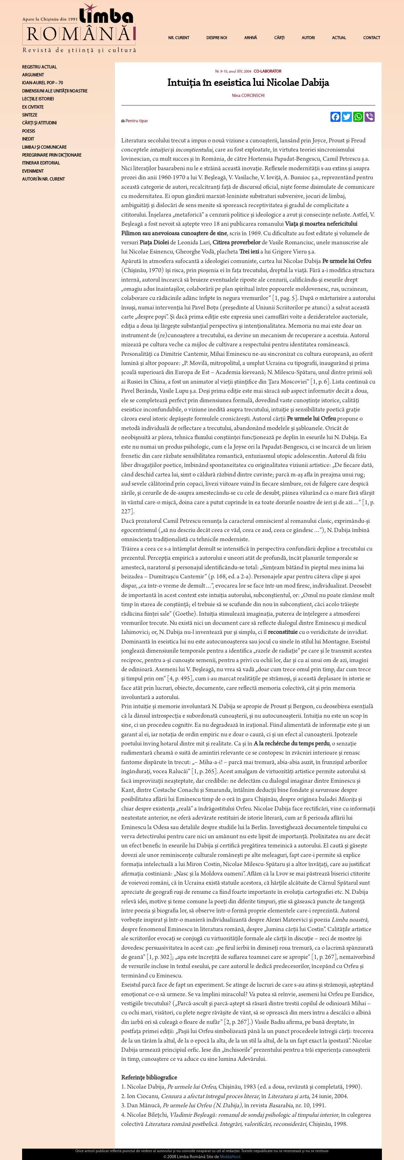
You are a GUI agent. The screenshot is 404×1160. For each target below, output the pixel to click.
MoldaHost (230, 1157)
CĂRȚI (279, 38)
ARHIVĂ (250, 38)
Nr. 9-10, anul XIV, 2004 (233, 72)
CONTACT (371, 38)
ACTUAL (339, 38)
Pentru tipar (134, 121)
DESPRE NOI (216, 38)
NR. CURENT (178, 38)
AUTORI (308, 38)
